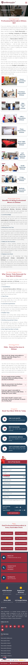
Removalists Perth (5, 640)
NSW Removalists (7, 543)
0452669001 (10, 569)
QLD (5, 12)
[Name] (14, 467)
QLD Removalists (21, 543)
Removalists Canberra (6, 655)
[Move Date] (14, 477)
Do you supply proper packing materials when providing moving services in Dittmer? (12, 378)
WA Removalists (21, 548)
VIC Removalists (21, 538)
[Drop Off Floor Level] (14, 497)
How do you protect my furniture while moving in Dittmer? (12, 384)
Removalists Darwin (6, 650)
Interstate (16, 510)
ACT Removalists (7, 533)
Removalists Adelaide (6, 645)
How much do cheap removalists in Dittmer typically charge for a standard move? (13, 357)
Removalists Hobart (5, 643)
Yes (15, 507)
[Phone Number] (14, 470)
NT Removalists (21, 533)
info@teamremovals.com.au (14, 557)
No (19, 507)
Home (2, 12)
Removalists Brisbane (6, 648)
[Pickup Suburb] (14, 487)
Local (22, 510)
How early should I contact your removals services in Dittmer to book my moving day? (13, 399)
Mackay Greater (10, 12)
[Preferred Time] (14, 480)
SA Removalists (7, 538)
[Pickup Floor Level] (14, 490)
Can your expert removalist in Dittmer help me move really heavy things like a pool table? (12, 391)
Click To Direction (11, 578)
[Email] (14, 473)
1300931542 (10, 567)
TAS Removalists (7, 548)
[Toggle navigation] (26, 3)
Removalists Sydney (6, 653)
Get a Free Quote (14, 462)
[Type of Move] (14, 483)
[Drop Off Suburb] (14, 493)
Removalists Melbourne (6, 638)
